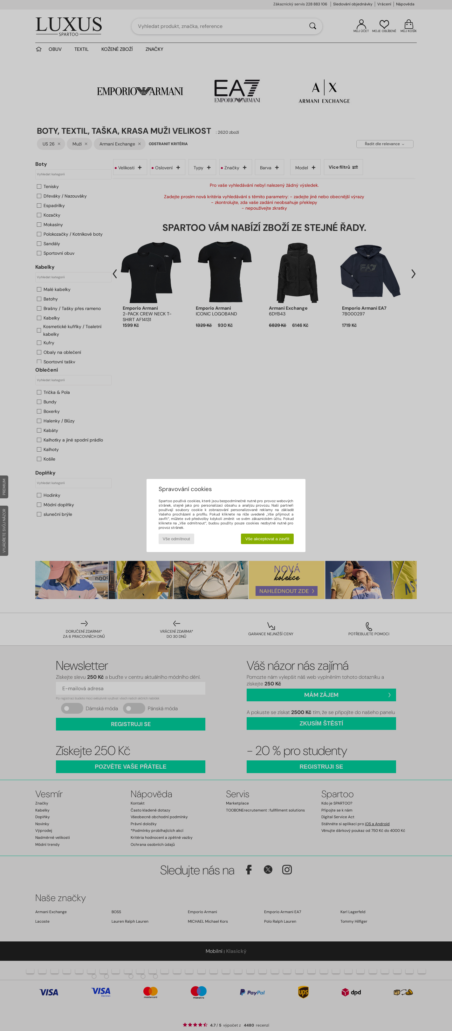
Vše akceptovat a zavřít (267, 538)
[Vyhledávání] (312, 26)
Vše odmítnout (176, 538)
